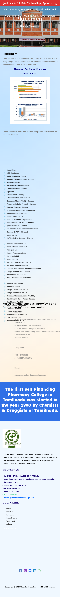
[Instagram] (25, 570)
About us (10, 512)
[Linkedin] (34, 570)
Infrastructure (12, 518)
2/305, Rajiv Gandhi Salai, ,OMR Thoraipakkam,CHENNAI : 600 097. (15, 488)
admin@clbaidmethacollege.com (19, 498)
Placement (10, 521)
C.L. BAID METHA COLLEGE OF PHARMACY (21, 476)
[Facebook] (20, 570)
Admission (10, 515)
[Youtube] (30, 570)
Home (23, 26)
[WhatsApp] (39, 570)
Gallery (9, 524)
